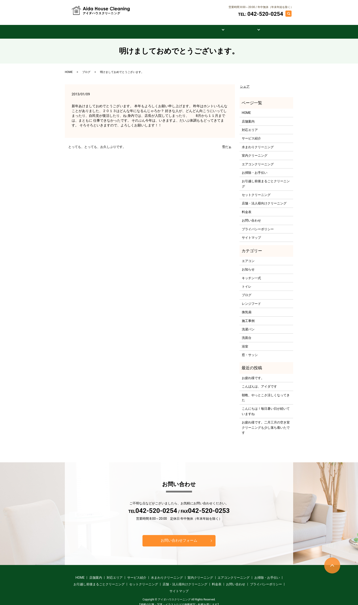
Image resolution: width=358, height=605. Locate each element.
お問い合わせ (268, 27)
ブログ (86, 67)
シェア (245, 81)
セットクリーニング (256, 190)
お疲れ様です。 (253, 373)
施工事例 (236, 27)
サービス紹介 (179, 27)
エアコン (248, 256)
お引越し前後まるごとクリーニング (266, 178)
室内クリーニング (254, 151)
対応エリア (146, 27)
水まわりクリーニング (258, 142)
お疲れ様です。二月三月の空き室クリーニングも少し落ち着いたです (266, 423)
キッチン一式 (251, 273)
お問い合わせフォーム (179, 535)
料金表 (209, 27)
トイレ (246, 282)
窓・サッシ (250, 350)
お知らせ (248, 264)
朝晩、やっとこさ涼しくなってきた (266, 392)
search (290, 13)
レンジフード (251, 299)
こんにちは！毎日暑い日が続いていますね (266, 406)
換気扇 (246, 307)
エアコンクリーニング (258, 159)
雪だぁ (227, 142)
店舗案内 (115, 27)
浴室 (245, 341)
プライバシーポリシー (258, 224)
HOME (88, 27)
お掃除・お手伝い (254, 168)
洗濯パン (248, 324)
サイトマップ (251, 233)
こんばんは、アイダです (259, 381)
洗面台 (246, 333)
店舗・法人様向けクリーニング (264, 198)
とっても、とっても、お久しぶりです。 (97, 142)
